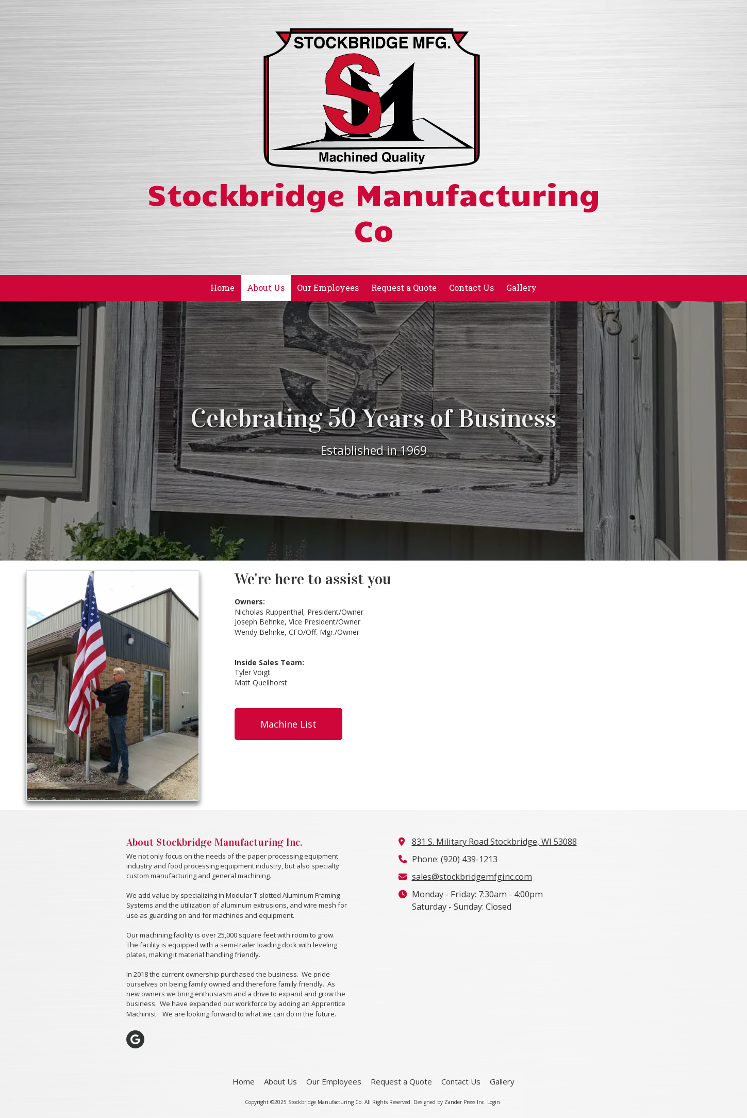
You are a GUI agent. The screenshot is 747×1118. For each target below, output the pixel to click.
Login (493, 1102)
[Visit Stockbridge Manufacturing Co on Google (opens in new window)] (135, 1039)
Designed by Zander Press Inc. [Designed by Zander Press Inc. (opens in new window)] (449, 1102)
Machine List (288, 724)
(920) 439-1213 (469, 859)
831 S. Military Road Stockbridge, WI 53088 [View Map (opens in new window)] (494, 841)
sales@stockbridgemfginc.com (472, 876)
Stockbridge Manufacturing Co (373, 211)
